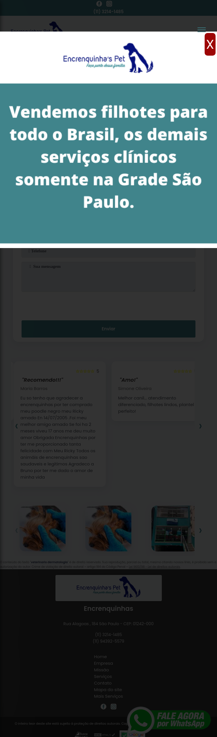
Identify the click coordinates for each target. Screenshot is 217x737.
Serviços (103, 676)
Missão (101, 670)
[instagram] (109, 4)
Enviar (108, 329)
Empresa (103, 663)
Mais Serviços (108, 696)
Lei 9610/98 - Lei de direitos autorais (154, 567)
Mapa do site (108, 690)
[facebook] (99, 4)
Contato (103, 683)
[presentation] (108, 305)
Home (100, 657)
